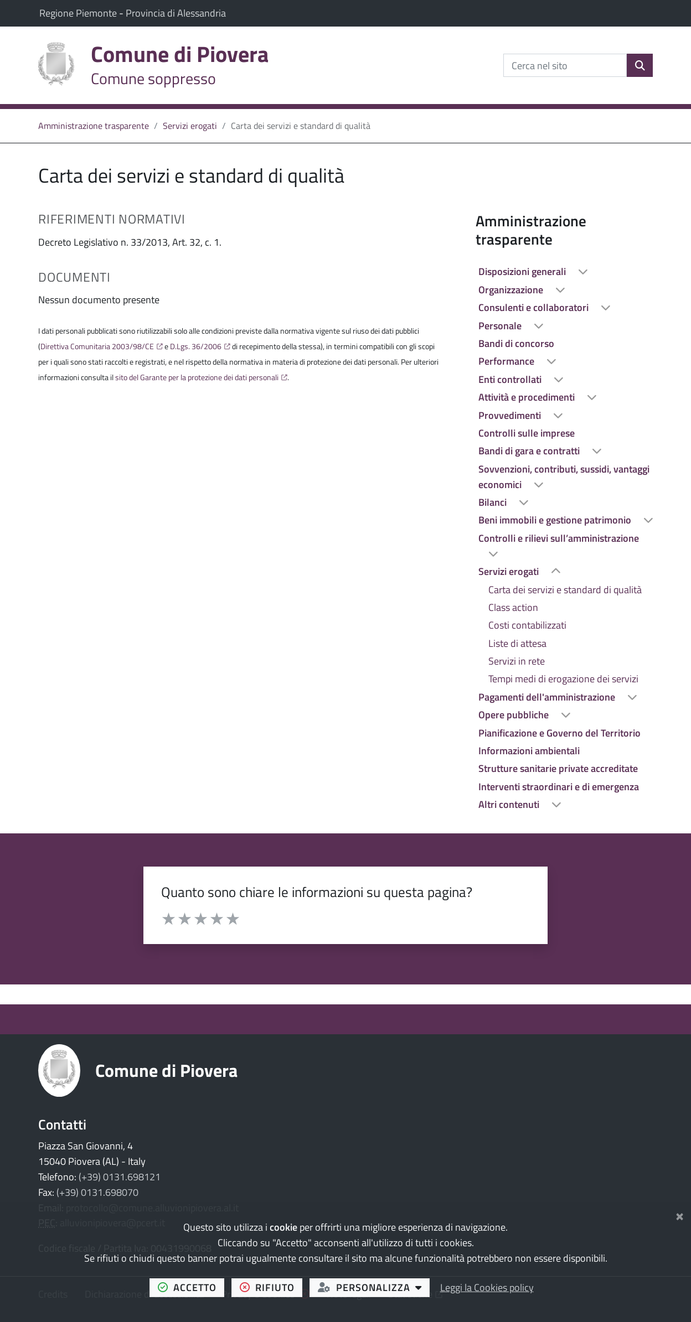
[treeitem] (564, 272)
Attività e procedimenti (527, 397)
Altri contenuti (510, 804)
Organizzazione (511, 289)
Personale (501, 325)
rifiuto (271, 1287)
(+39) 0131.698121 (120, 1176)
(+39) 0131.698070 (97, 1192)
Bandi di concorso (516, 343)
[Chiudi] (679, 1214)
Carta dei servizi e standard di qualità (565, 589)
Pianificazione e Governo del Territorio (559, 732)
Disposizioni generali (523, 271)
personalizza (374, 1287)
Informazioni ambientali (529, 750)
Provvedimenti (510, 415)
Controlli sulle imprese (526, 433)
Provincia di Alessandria (176, 13)
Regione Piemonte (79, 13)
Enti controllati (511, 379)
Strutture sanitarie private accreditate (558, 768)
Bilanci (493, 502)
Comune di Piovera (166, 1070)
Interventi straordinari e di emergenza (558, 786)
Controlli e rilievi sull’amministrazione (558, 538)
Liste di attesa (517, 643)
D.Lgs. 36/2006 (195, 346)
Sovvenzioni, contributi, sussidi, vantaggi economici (563, 477)
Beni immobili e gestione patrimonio (555, 519)
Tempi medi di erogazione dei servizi (563, 678)
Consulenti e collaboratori (534, 307)
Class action (513, 607)
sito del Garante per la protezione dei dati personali (197, 377)
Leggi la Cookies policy (487, 1287)
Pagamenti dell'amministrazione (547, 696)
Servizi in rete (516, 661)
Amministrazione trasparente (93, 125)
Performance (507, 361)
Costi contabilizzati (527, 625)
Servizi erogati (190, 125)
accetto (191, 1287)
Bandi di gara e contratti (530, 450)
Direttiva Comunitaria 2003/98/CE (97, 346)
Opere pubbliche (514, 714)
